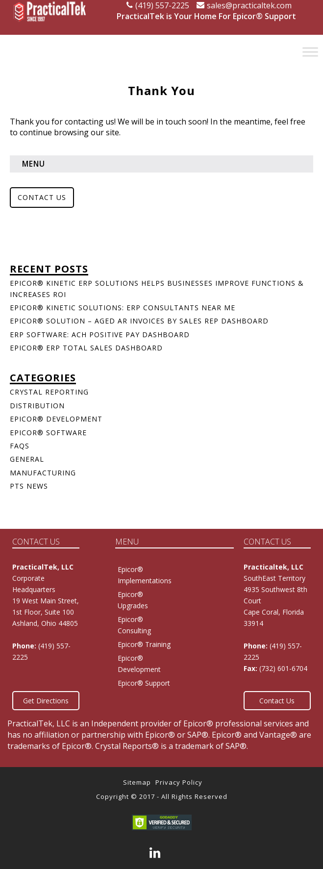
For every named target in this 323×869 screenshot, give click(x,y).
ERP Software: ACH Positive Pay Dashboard (100, 334)
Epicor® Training (144, 644)
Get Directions (46, 700)
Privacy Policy (178, 782)
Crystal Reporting (49, 392)
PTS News (29, 486)
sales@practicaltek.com (244, 5)
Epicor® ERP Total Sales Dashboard (86, 347)
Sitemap (137, 782)
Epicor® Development (56, 418)
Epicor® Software (48, 432)
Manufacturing (43, 472)
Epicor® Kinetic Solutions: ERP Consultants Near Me (122, 307)
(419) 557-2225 (157, 5)
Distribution (37, 405)
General (27, 459)
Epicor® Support (144, 683)
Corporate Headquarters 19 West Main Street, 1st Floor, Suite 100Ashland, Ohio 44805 (45, 600)
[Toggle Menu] (310, 51)
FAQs (19, 445)
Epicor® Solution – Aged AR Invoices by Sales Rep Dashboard (139, 320)
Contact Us (42, 197)
